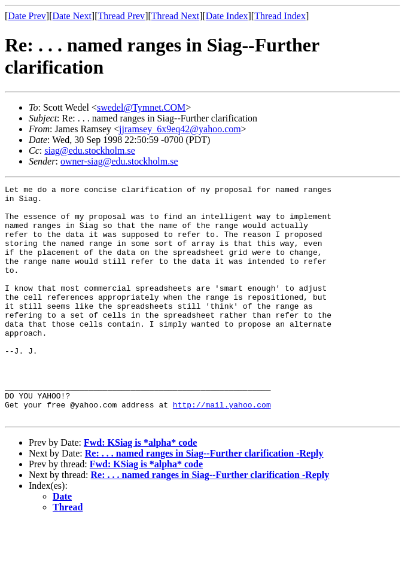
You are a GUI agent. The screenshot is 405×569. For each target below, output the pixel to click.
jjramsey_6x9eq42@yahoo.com (180, 129)
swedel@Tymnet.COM (141, 107)
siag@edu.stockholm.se (89, 150)
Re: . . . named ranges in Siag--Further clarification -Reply (204, 500)
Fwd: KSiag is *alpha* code (140, 489)
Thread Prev (121, 16)
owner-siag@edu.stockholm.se (119, 161)
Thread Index (280, 16)
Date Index (227, 16)
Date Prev (27, 16)
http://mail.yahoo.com (222, 449)
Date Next (72, 16)
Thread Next (175, 16)
